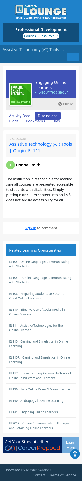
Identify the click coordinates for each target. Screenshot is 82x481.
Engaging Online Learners (50, 85)
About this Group (51, 92)
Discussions (47, 115)
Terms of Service (62, 475)
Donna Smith (28, 164)
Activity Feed (19, 115)
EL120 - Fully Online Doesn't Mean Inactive (39, 389)
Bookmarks (35, 121)
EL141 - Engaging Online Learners (33, 412)
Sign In (30, 228)
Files (56, 121)
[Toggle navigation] (73, 57)
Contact (39, 475)
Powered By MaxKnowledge (28, 469)
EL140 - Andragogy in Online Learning (36, 400)
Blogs (13, 121)
